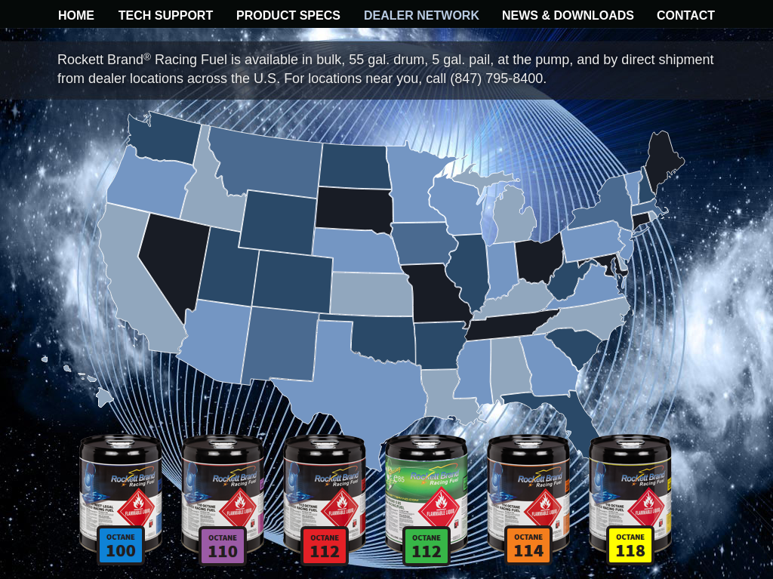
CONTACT (686, 15)
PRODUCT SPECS (288, 15)
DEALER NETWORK (421, 15)
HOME (76, 15)
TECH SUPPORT (166, 15)
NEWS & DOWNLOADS (568, 15)
